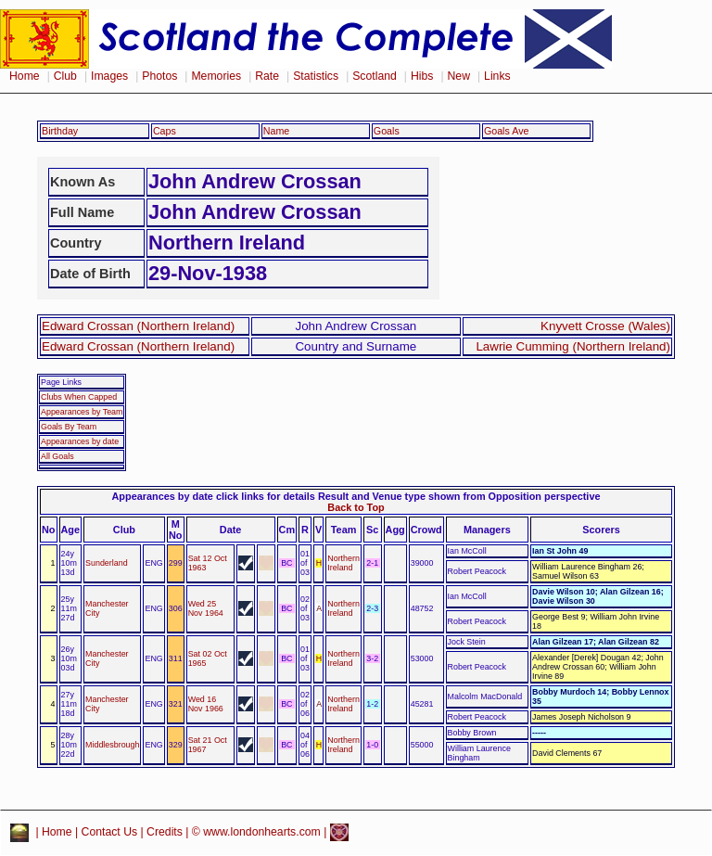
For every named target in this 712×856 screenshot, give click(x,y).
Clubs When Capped (79, 397)
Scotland (374, 76)
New (459, 76)
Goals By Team (68, 426)
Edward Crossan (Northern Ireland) (138, 326)
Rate (267, 76)
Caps (164, 130)
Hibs (422, 76)
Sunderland (106, 563)
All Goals (57, 456)
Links (497, 76)
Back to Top (355, 507)
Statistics (315, 76)
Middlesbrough (112, 744)
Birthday (60, 130)
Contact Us (110, 831)
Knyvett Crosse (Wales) (605, 326)
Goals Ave (506, 130)
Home (24, 76)
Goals (387, 130)
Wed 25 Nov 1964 (205, 608)
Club (65, 76)
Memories (216, 76)
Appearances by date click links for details (213, 496)
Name (276, 130)
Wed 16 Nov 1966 (205, 704)
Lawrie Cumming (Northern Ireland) (573, 346)
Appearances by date (80, 441)
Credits (164, 831)
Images (109, 76)
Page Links (61, 382)
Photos (159, 76)
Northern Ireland (343, 563)
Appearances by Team (81, 411)
